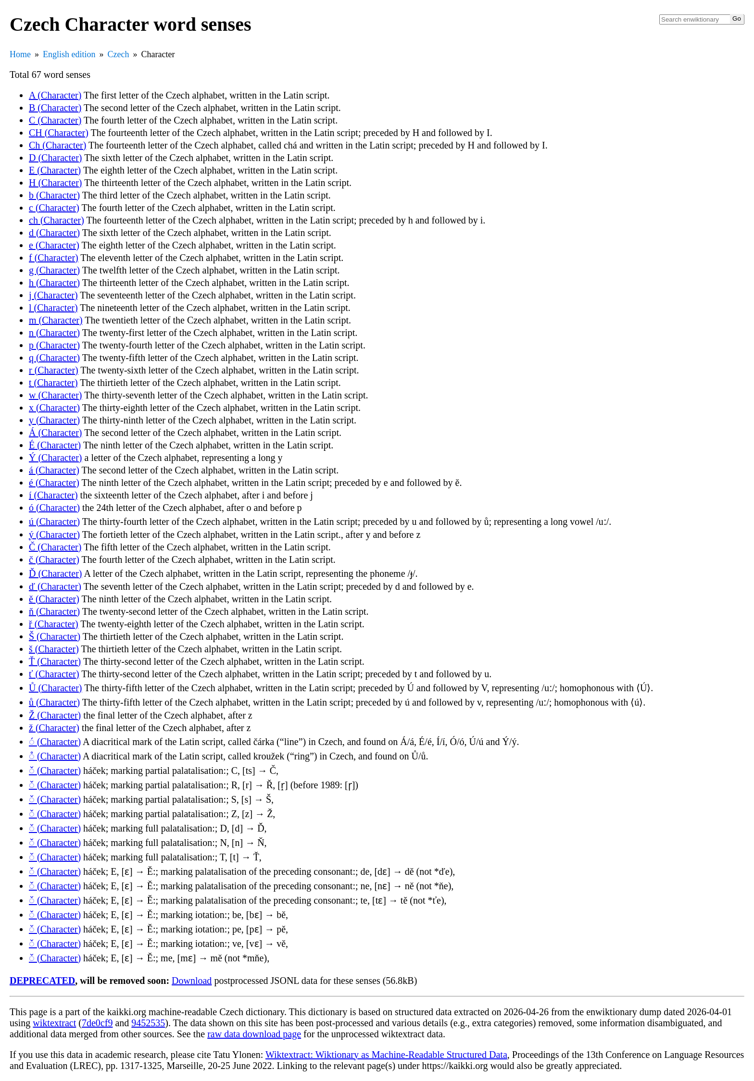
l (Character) (53, 307)
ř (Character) (53, 624)
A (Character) (55, 95)
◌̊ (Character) (55, 756)
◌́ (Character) (55, 741)
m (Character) (56, 320)
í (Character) (53, 495)
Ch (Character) (57, 145)
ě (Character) (54, 599)
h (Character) (54, 282)
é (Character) (54, 482)
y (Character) (54, 420)
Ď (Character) (55, 573)
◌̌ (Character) (55, 770)
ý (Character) (54, 534)
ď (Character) (55, 586)
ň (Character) (54, 611)
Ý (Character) (55, 457)
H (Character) (55, 182)
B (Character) (55, 107)
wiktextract (54, 1023)
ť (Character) (54, 674)
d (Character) (54, 232)
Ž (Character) (55, 715)
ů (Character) (54, 702)
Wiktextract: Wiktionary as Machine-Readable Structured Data (386, 1054)
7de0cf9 (97, 1023)
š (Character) (54, 649)
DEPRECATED (42, 980)
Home (20, 54)
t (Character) (53, 382)
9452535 (148, 1023)
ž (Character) (54, 727)
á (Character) (54, 470)
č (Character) (54, 559)
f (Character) (53, 257)
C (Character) (55, 120)
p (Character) (54, 345)
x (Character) (54, 407)
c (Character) (54, 207)
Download (192, 980)
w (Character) (55, 395)
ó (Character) (54, 507)
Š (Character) (54, 636)
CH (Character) (58, 132)
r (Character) (53, 370)
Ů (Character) (55, 688)
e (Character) (54, 245)
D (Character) (55, 157)
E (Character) (55, 170)
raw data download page (254, 1034)
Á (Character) (55, 432)
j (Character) (53, 295)
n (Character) (54, 332)
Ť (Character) (55, 661)
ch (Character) (56, 220)
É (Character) (55, 445)
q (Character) (54, 357)
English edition (69, 54)
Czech (118, 54)
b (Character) (54, 195)
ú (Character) (54, 521)
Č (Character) (55, 547)
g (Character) (54, 270)
